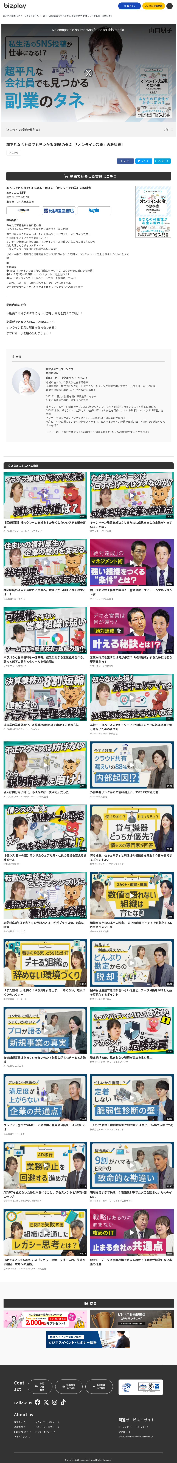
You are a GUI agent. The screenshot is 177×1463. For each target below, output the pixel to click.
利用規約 (20, 1422)
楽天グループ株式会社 (100, 526)
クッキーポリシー (45, 1427)
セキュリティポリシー (47, 1422)
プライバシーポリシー (47, 1417)
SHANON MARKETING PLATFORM (136, 1432)
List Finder (142, 1422)
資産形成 (13, 152)
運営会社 (20, 1417)
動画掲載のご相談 (99, 1382)
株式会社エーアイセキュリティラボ (107, 1125)
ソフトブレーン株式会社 (101, 594)
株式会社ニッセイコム (100, 994)
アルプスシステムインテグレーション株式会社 (26, 792)
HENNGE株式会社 (98, 792)
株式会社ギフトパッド (14, 1129)
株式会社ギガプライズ (14, 594)
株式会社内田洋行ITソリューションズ (21, 724)
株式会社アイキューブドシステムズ (107, 859)
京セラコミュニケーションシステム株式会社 (111, 1196)
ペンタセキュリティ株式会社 (103, 729)
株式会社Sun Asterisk (13, 1061)
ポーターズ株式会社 (99, 926)
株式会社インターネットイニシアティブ (23, 526)
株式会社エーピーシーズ (15, 994)
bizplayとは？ (22, 1427)
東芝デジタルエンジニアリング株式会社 (23, 1196)
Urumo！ (124, 1427)
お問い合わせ (39, 1382)
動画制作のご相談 (69, 1382)
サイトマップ (22, 1432)
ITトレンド (125, 1422)
